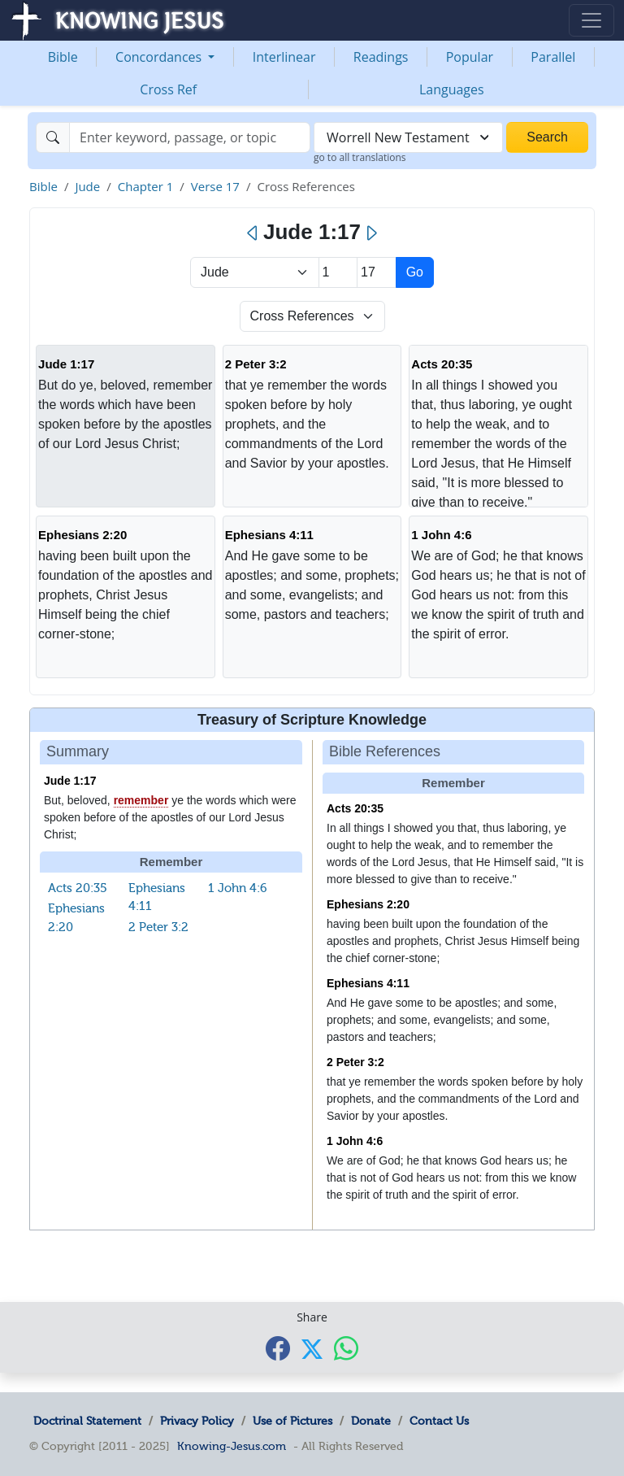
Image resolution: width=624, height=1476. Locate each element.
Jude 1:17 (66, 364)
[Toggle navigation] (591, 20)
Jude (87, 186)
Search (547, 137)
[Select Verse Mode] (312, 316)
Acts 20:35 (441, 364)
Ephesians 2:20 (82, 535)
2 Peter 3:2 (256, 364)
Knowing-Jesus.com (231, 1445)
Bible (63, 57)
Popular (469, 57)
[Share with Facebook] (278, 1348)
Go (414, 272)
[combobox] (408, 137)
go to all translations (360, 157)
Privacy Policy (197, 1420)
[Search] (189, 137)
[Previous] (253, 233)
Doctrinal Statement (87, 1420)
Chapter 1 (146, 186)
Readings (381, 57)
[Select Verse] (376, 272)
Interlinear (284, 57)
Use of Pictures (292, 1420)
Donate (371, 1420)
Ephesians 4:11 (269, 535)
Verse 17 (215, 186)
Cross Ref (168, 89)
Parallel (553, 57)
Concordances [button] (160, 57)
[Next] (371, 233)
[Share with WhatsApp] (346, 1348)
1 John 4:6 (441, 535)
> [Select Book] (254, 272)
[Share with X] (312, 1349)
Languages (451, 89)
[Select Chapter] (338, 272)
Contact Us (439, 1420)
